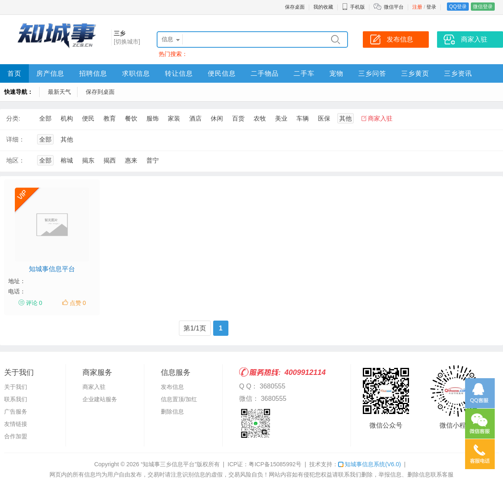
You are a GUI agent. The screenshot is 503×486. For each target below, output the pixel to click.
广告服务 (15, 411)
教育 (109, 118)
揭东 (88, 160)
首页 (14, 73)
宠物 (336, 73)
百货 (238, 118)
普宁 (152, 160)
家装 (174, 118)
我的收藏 (323, 7)
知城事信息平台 (52, 268)
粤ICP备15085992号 (275, 464)
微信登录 (483, 6)
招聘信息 (93, 73)
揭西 (109, 160)
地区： (15, 160)
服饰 (152, 118)
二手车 (304, 73)
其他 (345, 118)
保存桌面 (295, 7)
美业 (281, 118)
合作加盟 (15, 436)
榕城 (67, 160)
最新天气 (59, 91)
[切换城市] (127, 41)
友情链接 (15, 424)
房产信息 (50, 73)
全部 (45, 118)
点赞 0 (78, 303)
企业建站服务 (99, 399)
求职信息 (136, 73)
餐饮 (131, 118)
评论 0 (34, 303)
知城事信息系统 (369, 464)
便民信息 (222, 73)
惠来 (131, 160)
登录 (431, 7)
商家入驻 (380, 118)
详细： (15, 139)
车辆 (302, 118)
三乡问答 (372, 73)
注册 (417, 7)
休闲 (217, 118)
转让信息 (179, 73)
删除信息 (172, 411)
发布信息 (172, 387)
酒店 (195, 118)
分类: (13, 118)
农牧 (260, 118)
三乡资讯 (458, 73)
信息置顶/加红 (179, 399)
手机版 (353, 7)
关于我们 (15, 387)
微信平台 (394, 7)
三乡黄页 (415, 73)
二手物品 (265, 73)
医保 (324, 118)
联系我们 (15, 399)
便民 (88, 118)
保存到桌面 (100, 91)
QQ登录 (458, 6)
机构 (67, 118)
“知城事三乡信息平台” (169, 464)
